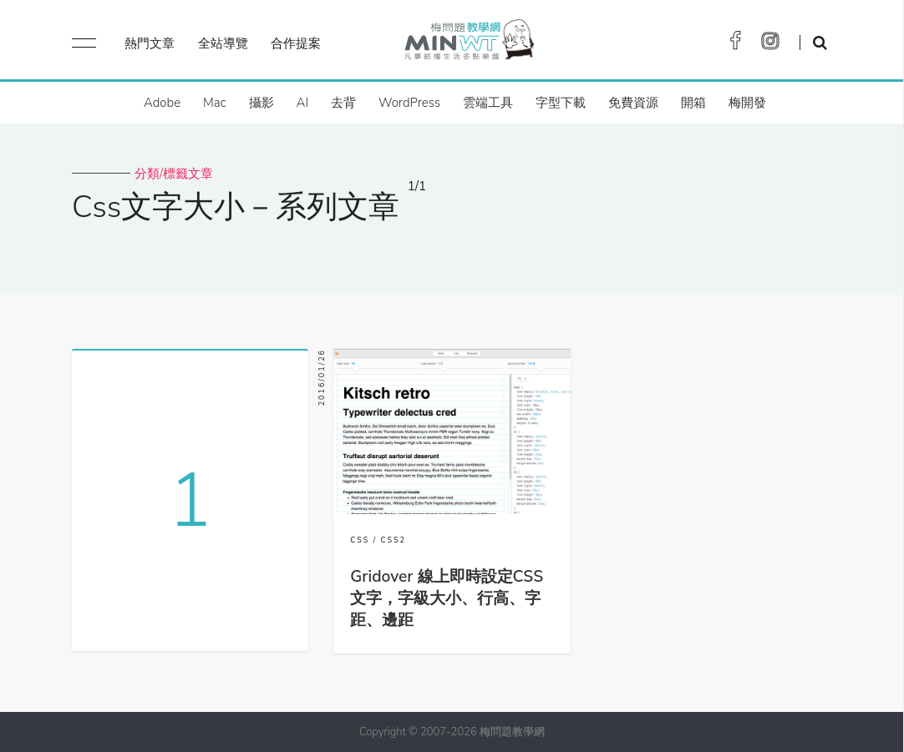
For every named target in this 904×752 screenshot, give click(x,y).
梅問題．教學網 (468, 44)
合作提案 (296, 43)
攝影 (261, 102)
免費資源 (633, 102)
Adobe (162, 102)
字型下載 (561, 102)
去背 (343, 102)
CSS (359, 540)
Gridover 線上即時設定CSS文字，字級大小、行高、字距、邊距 (446, 598)
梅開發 (747, 102)
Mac (214, 102)
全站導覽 (223, 43)
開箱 (693, 102)
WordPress (409, 102)
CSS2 (393, 540)
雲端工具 (488, 102)
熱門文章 (149, 43)
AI (303, 102)
